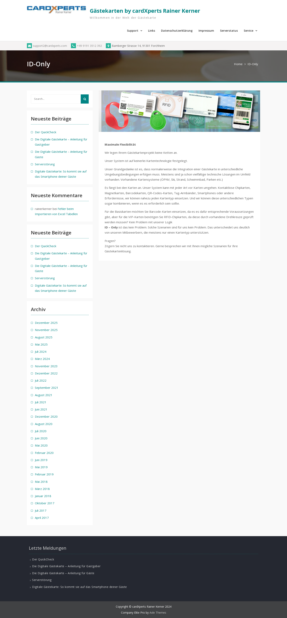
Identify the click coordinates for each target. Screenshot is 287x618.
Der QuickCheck (45, 132)
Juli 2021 (40, 402)
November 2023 (46, 366)
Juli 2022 (40, 380)
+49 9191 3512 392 (86, 46)
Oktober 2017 (44, 503)
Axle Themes (157, 612)
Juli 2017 (40, 510)
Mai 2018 (41, 482)
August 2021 (43, 395)
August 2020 (43, 424)
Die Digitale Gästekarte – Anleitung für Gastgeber (66, 566)
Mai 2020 (41, 445)
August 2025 (43, 337)
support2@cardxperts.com (47, 46)
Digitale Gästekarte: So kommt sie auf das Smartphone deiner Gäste (79, 587)
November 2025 (46, 330)
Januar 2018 (43, 496)
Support (132, 30)
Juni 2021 (41, 409)
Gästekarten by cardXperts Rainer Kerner (145, 10)
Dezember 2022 (46, 373)
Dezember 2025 (46, 323)
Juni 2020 (41, 438)
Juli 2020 (40, 431)
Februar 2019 (44, 474)
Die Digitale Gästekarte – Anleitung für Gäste (63, 573)
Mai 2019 (41, 467)
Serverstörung (45, 164)
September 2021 (46, 388)
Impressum (206, 30)
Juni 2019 (41, 460)
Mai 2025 (41, 344)
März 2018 (42, 489)
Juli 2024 (40, 352)
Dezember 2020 (46, 416)
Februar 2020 (44, 453)
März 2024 (42, 359)
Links (151, 30)
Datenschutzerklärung (177, 30)
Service (248, 30)
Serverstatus (229, 30)
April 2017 (42, 518)
